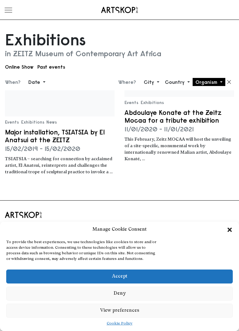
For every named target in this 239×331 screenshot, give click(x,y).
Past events (51, 67)
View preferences (119, 310)
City (150, 82)
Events (12, 122)
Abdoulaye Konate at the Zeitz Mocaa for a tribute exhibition (173, 116)
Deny (120, 293)
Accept (119, 276)
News (51, 122)
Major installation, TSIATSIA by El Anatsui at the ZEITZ (55, 136)
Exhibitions (33, 122)
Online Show (19, 67)
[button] (230, 230)
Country (175, 82)
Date (35, 82)
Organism (207, 82)
